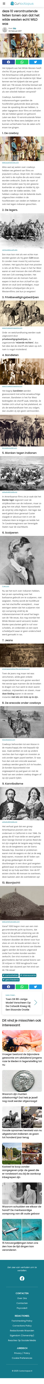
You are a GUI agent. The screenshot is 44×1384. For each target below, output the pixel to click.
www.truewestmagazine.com (12, 328)
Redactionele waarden (22, 1330)
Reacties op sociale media (22, 1340)
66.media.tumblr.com (9, 448)
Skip (14, 28)
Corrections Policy (22, 1325)
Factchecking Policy (22, 1320)
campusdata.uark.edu (9, 250)
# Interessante (28, 975)
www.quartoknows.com (10, 162)
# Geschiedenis (11, 979)
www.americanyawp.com (11, 922)
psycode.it (22, 1308)
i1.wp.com (5, 586)
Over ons (22, 1298)
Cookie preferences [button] (22, 1358)
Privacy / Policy (22, 1353)
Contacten (22, 1303)
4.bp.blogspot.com (8, 740)
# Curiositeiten (10, 975)
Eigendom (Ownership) (22, 1335)
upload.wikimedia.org (9, 492)
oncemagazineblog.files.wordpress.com (16, 669)
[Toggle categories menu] (4, 3)
